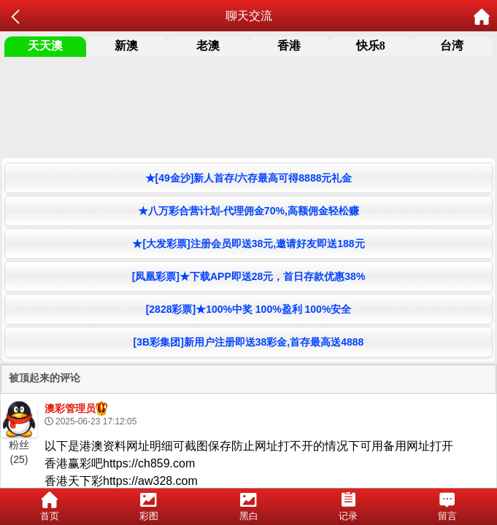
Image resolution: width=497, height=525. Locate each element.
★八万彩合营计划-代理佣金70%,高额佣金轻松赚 (248, 211)
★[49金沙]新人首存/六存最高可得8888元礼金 (248, 178)
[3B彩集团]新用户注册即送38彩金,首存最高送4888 (249, 342)
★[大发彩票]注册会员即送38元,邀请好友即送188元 (248, 243)
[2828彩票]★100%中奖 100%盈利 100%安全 (249, 309)
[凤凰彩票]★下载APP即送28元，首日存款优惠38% (249, 276)
